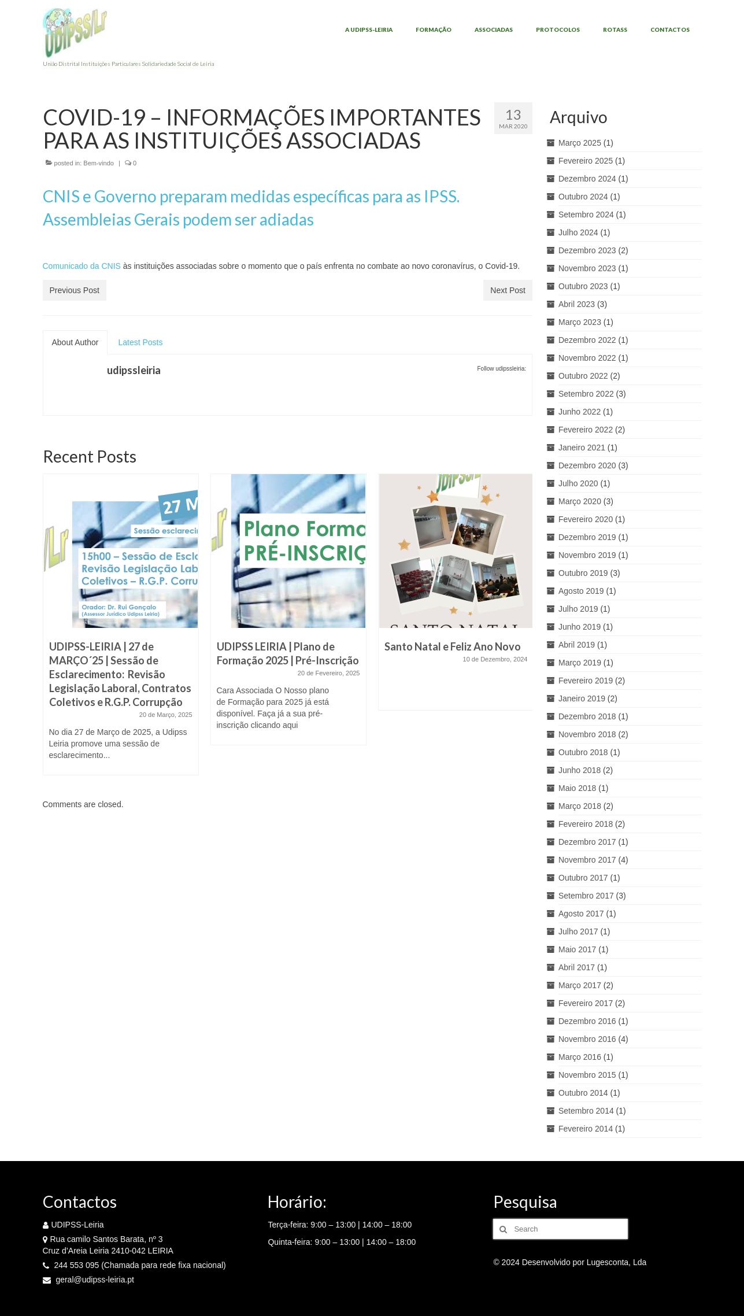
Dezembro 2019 (587, 537)
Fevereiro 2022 (585, 429)
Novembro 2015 (587, 1075)
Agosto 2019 (581, 591)
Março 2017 (579, 985)
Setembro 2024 (586, 214)
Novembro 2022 (587, 358)
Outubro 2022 (583, 375)
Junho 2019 (579, 626)
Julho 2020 (578, 483)
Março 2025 (579, 142)
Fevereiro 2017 (585, 1003)
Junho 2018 (579, 770)
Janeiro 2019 (581, 698)
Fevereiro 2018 (585, 824)
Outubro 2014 (583, 1092)
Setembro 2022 (586, 393)
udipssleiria (134, 370)
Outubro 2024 (583, 196)
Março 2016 (579, 1057)
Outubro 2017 (583, 877)
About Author (75, 342)
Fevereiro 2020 (585, 519)
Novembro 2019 (587, 555)
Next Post (507, 290)
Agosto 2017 (581, 913)
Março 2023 (579, 322)
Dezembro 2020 (587, 465)
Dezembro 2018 (587, 716)
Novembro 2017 (587, 859)
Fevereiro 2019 (585, 680)
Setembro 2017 (586, 895)
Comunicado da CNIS (82, 266)
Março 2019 (579, 662)
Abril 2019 (576, 644)
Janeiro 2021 (581, 447)
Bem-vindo (98, 163)
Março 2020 (579, 501)
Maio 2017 (577, 949)
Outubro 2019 (583, 573)
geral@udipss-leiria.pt (89, 1279)
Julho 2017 (578, 931)
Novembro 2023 (587, 268)
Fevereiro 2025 (585, 160)
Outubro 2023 (583, 286)
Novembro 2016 (587, 1039)
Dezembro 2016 (587, 1021)
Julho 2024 (578, 232)
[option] (121, 630)
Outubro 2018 (583, 752)
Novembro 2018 (587, 734)
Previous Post (74, 290)
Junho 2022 (579, 411)
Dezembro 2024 (587, 178)
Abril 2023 (576, 304)
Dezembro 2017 (587, 841)
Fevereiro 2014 (585, 1128)
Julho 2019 (578, 608)
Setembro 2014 (586, 1110)
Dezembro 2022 (587, 340)
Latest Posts (140, 342)
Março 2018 (579, 806)
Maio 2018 (577, 788)
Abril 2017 (576, 967)
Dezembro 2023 (587, 250)
